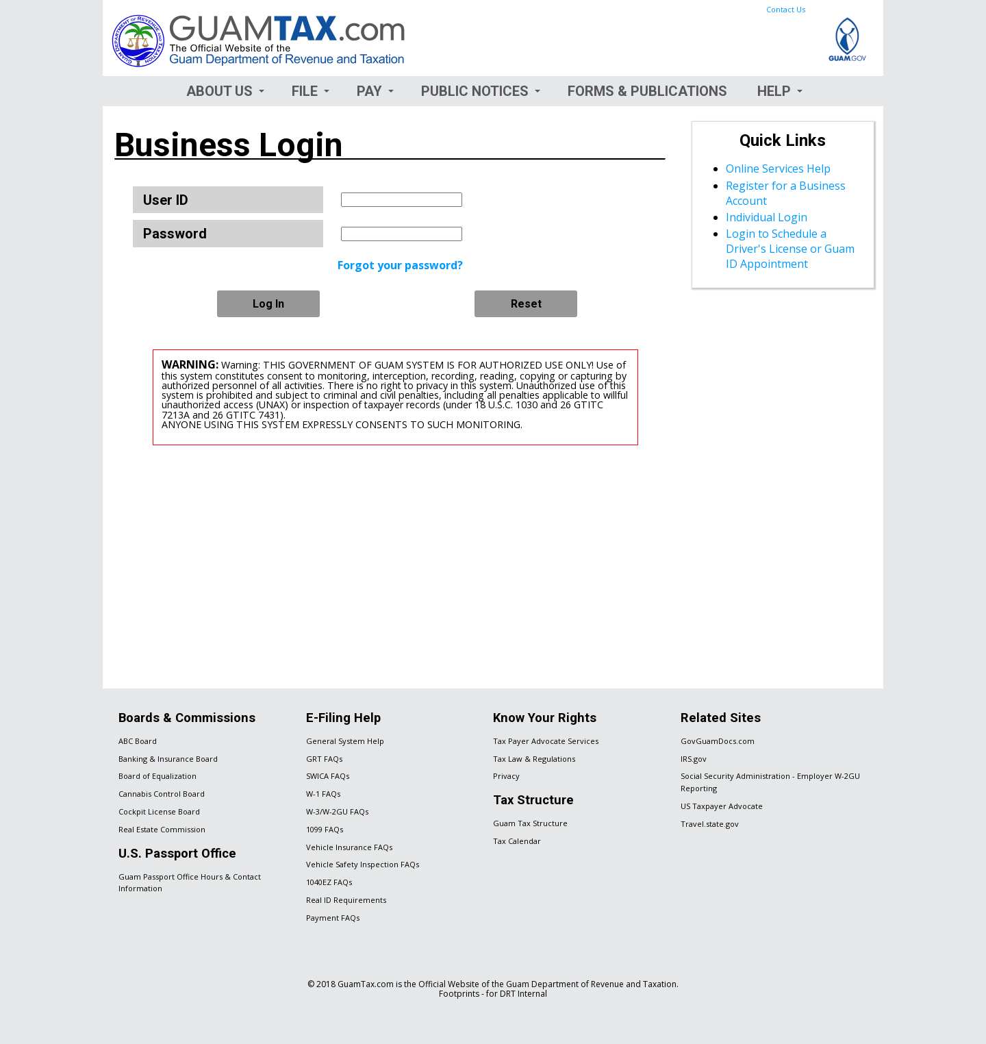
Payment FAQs (332, 917)
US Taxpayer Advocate (722, 806)
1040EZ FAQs (329, 882)
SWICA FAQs (327, 776)
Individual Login (766, 217)
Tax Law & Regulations (534, 759)
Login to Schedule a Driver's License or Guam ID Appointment (790, 248)
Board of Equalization (157, 776)
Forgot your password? (400, 265)
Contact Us (785, 9)
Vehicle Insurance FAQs (349, 847)
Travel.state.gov (710, 824)
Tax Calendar (517, 841)
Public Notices (475, 91)
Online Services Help (778, 168)
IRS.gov (694, 759)
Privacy (506, 776)
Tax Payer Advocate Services (545, 741)
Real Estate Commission (161, 829)
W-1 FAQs (323, 793)
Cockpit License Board (159, 811)
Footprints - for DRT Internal (493, 993)
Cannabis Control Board (161, 793)
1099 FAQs (324, 829)
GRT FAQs (324, 759)
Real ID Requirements (346, 900)
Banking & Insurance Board (168, 759)
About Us (219, 91)
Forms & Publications (647, 91)
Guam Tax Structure (530, 823)
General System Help (345, 741)
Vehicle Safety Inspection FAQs (362, 864)
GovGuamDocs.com (718, 741)
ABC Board (137, 741)
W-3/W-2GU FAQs (337, 811)
